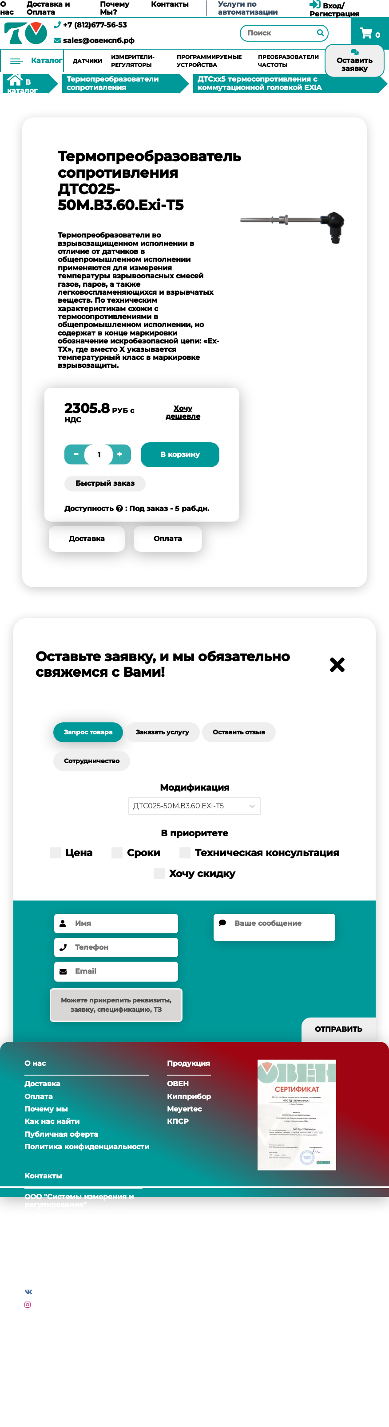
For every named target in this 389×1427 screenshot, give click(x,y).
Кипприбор (189, 1096)
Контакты (170, 4)
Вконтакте (55, 1292)
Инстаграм (54, 1305)
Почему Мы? (114, 8)
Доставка (87, 538)
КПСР (178, 1121)
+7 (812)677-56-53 (90, 25)
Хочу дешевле (183, 412)
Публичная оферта (61, 1134)
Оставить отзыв (239, 732)
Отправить (338, 1029)
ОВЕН (178, 1084)
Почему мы (46, 1109)
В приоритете (194, 833)
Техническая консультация (259, 852)
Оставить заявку (355, 60)
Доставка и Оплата (48, 8)
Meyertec (184, 1109)
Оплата (168, 538)
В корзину (180, 454)
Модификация (195, 788)
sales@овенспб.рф (94, 40)
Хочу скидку (194, 873)
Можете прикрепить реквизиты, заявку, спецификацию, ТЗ (116, 1005)
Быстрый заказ (105, 483)
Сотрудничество (91, 761)
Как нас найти (51, 1121)
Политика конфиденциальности (86, 1146)
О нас (6, 8)
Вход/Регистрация (334, 10)
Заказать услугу (162, 732)
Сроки (135, 852)
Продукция (188, 1063)
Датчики (87, 61)
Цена (71, 852)
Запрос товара (88, 732)
